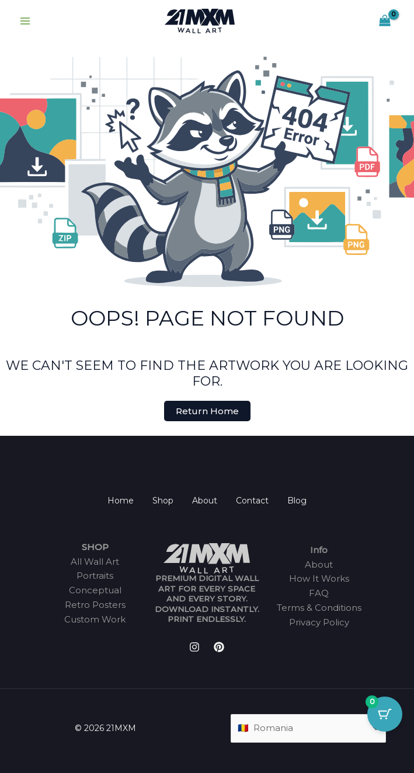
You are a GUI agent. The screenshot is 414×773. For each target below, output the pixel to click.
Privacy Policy (319, 622)
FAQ (319, 593)
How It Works (319, 578)
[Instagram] (194, 647)
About (204, 500)
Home (120, 500)
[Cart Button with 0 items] (384, 714)
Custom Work (95, 619)
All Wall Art (95, 561)
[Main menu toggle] (25, 21)
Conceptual (95, 590)
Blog (297, 500)
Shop (162, 500)
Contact (252, 500)
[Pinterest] (219, 647)
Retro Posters (95, 604)
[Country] (308, 728)
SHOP (95, 546)
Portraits (94, 575)
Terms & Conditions (319, 607)
